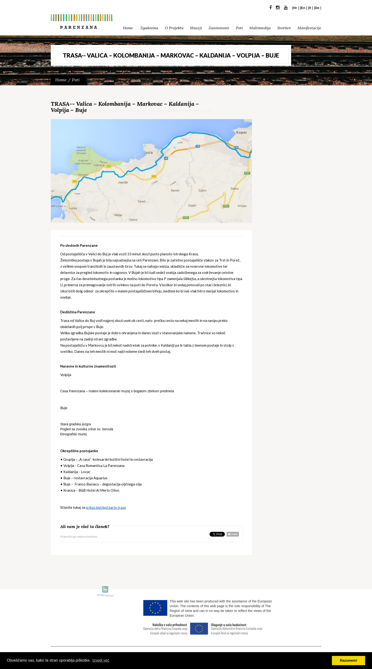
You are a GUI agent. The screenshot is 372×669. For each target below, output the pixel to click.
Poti (239, 26)
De (317, 7)
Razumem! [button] (348, 660)
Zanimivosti (219, 26)
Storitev (284, 26)
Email (232, 534)
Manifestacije (309, 26)
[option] (151, 171)
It (310, 7)
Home (128, 26)
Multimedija (260, 26)
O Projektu (174, 26)
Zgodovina (149, 26)
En (303, 7)
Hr (295, 7)
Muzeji (196, 26)
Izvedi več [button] (101, 660)
